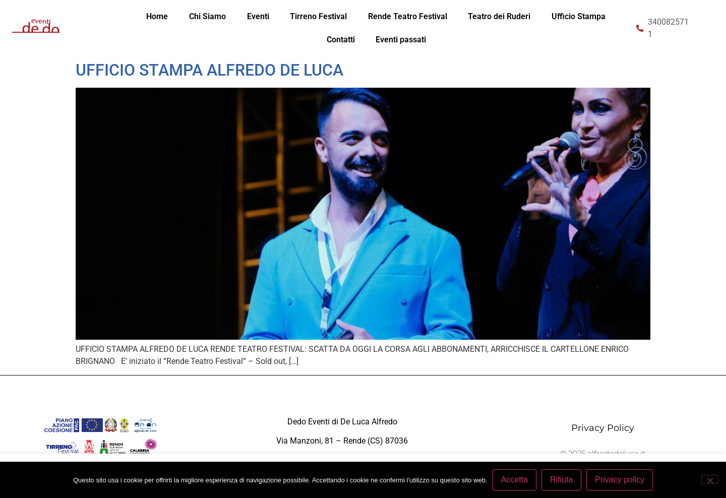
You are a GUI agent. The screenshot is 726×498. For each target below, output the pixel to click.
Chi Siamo (207, 16)
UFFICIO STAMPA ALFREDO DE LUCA (209, 70)
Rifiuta (561, 479)
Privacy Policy (602, 427)
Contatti (341, 39)
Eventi (258, 16)
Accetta (514, 479)
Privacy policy (619, 479)
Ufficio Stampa (579, 16)
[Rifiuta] (709, 479)
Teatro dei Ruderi (499, 16)
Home (157, 16)
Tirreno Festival (318, 16)
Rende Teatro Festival (407, 16)
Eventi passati (401, 39)
